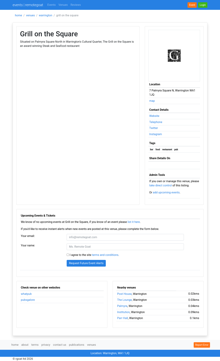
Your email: (28, 236)
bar (151, 149)
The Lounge (124, 300)
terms (34, 344)
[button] (202, 5)
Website (154, 116)
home (18, 15)
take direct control (160, 185)
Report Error (201, 344)
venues (30, 15)
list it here (134, 222)
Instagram (155, 134)
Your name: (28, 245)
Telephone (155, 122)
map (152, 100)
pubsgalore (28, 300)
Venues (63, 4)
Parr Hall (122, 318)
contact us (59, 344)
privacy (45, 344)
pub (176, 149)
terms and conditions (105, 255)
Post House (124, 294)
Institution (123, 312)
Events (51, 4)
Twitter (153, 128)
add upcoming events (166, 192)
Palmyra (122, 306)
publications (76, 344)
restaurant (167, 149)
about (24, 344)
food (158, 149)
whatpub (26, 294)
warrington (45, 15)
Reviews (76, 4)
